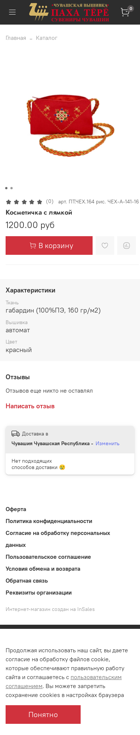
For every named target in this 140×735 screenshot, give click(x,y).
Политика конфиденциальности (49, 521)
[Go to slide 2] (11, 188)
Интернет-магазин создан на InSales (50, 609)
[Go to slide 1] (6, 188)
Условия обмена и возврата (43, 568)
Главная (16, 37)
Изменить (107, 443)
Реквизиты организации (39, 592)
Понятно (43, 714)
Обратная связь (27, 580)
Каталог (46, 37)
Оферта (16, 509)
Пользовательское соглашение (48, 556)
